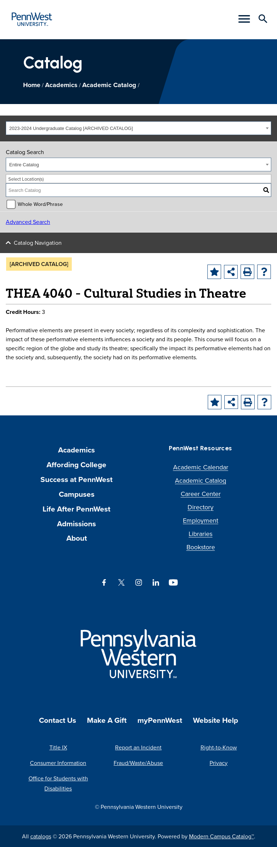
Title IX (58, 747)
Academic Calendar (200, 467)
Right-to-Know (219, 747)
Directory (201, 507)
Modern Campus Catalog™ (221, 836)
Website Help (215, 720)
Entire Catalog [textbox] (24, 164)
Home (31, 85)
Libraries (200, 533)
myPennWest (159, 720)
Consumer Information (58, 763)
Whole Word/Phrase (40, 204)
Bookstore (200, 546)
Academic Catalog (109, 85)
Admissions (76, 523)
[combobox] (138, 128)
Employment (200, 520)
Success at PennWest (76, 479)
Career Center (201, 493)
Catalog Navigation (38, 243)
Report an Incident (138, 747)
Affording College (76, 464)
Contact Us (57, 720)
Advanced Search (28, 222)
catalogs (40, 836)
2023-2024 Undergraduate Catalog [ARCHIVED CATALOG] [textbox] (71, 128)
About (76, 538)
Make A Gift (107, 720)
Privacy (219, 763)
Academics (61, 85)
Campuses (76, 494)
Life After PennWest (76, 508)
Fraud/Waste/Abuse (138, 763)
